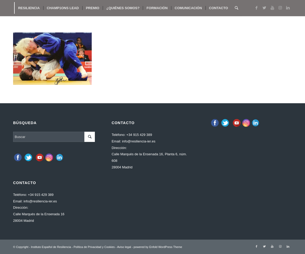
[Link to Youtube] (272, 8)
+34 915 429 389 (40, 195)
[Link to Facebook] (256, 8)
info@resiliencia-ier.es (40, 201)
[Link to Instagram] (280, 8)
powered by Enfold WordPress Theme (158, 247)
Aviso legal (124, 247)
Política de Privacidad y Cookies (94, 247)
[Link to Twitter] (264, 8)
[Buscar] (236, 8)
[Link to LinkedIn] (288, 8)
